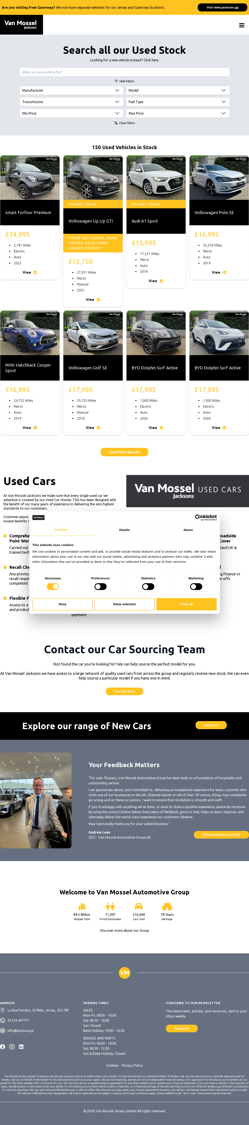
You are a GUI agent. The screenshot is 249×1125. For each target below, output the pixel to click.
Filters (124, 81)
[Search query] (124, 72)
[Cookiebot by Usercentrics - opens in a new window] (198, 517)
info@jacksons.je (21, 1031)
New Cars (211, 725)
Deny (63, 604)
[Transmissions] (71, 101)
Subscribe (182, 1028)
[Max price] (178, 113)
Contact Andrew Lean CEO (221, 834)
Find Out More (124, 691)
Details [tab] (124, 530)
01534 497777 (18, 1020)
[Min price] (71, 113)
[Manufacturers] (71, 90)
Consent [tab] (60, 530)
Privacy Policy (132, 1065)
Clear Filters (124, 123)
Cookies (112, 1065)
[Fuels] (178, 101)
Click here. (151, 60)
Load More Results (124, 452)
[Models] (178, 90)
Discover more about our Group (124, 930)
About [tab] (188, 530)
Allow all (186, 604)
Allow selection (124, 604)
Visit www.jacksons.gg (222, 7)
